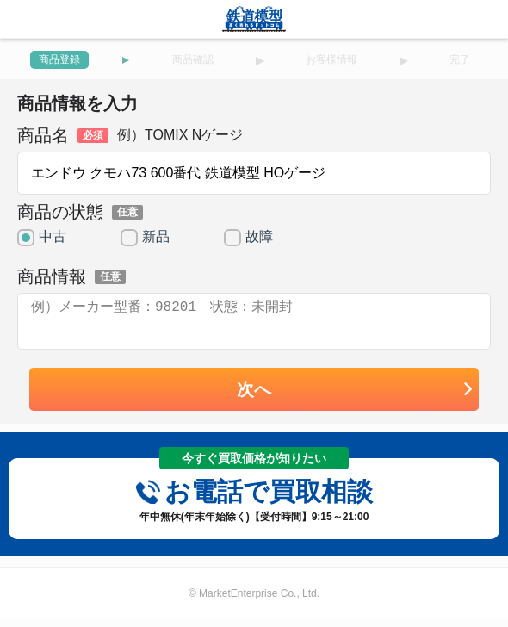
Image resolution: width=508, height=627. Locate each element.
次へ (355, 399)
